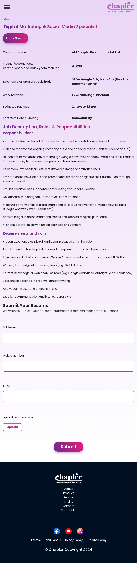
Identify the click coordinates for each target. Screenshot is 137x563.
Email (6, 385)
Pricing (68, 502)
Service (68, 497)
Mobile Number (13, 355)
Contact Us (69, 510)
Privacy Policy (73, 540)
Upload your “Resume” (18, 417)
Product (68, 493)
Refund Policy (97, 540)
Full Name (10, 327)
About (68, 489)
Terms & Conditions (44, 540)
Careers (68, 506)
